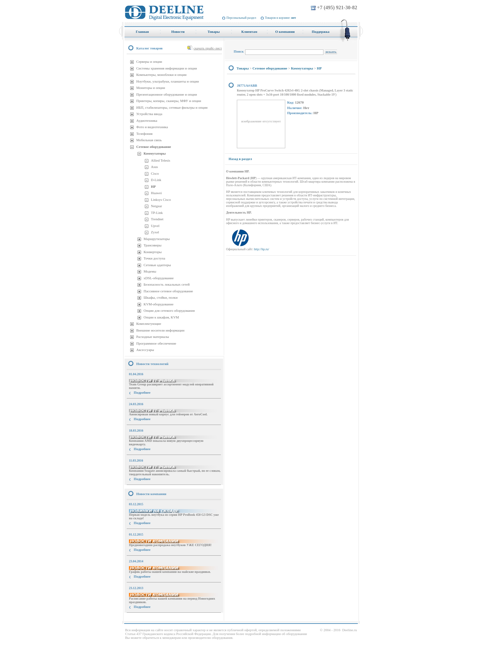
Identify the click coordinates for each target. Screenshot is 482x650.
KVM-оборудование (159, 304)
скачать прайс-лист (208, 48)
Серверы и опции (149, 61)
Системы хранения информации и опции (166, 68)
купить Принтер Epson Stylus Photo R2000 (152, 618)
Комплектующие (148, 323)
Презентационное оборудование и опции (166, 94)
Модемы (150, 271)
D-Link (156, 180)
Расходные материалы (152, 337)
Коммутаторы (155, 153)
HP (153, 186)
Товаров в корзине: (280, 17)
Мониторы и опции (150, 88)
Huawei (156, 193)
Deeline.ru (349, 630)
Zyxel (155, 232)
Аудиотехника (146, 120)
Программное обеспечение (156, 343)
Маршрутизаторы (157, 239)
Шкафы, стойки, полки (161, 297)
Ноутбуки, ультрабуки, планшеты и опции (167, 81)
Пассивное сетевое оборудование (168, 291)
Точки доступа (154, 258)
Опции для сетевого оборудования (169, 310)
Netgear (156, 206)
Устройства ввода (149, 114)
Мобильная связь (149, 140)
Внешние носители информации (160, 330)
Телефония (144, 133)
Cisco (155, 173)
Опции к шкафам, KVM (161, 317)
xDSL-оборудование (159, 278)
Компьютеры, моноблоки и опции (161, 75)
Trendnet (157, 219)
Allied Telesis (160, 160)
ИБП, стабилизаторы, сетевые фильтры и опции (172, 107)
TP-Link (157, 213)
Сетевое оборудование (153, 147)
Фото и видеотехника (152, 127)
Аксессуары (145, 350)
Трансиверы (152, 245)
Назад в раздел (240, 159)
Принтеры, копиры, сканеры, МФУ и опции (168, 101)
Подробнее (142, 392)
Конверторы (153, 252)
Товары (243, 68)
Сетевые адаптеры (157, 265)
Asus (154, 167)
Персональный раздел (241, 17)
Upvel (155, 226)
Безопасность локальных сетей (167, 284)
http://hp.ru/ (261, 249)
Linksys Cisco (161, 199)
